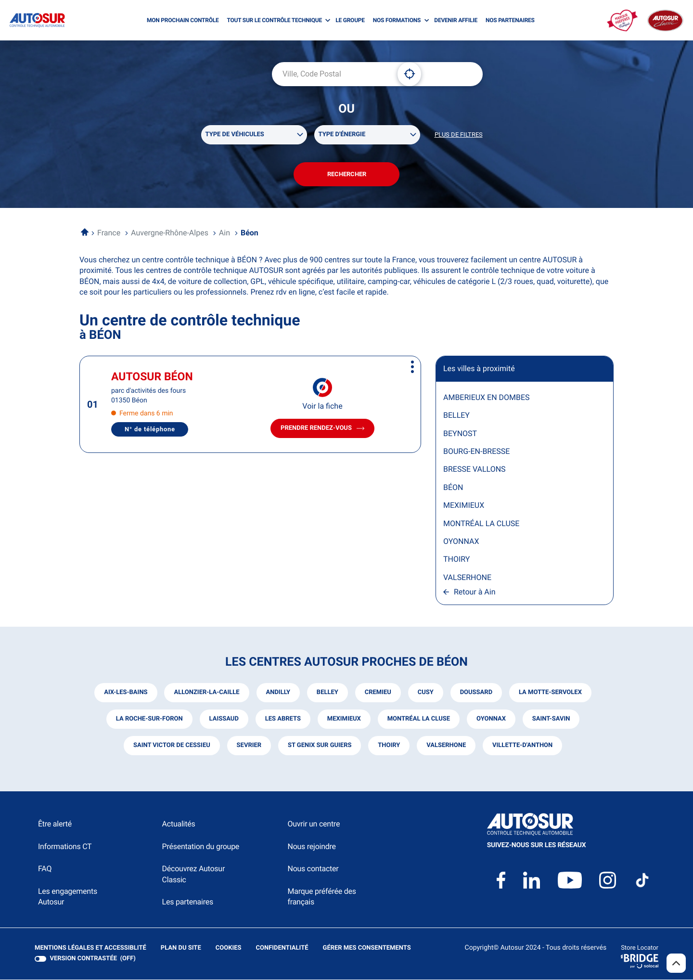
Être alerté (55, 824)
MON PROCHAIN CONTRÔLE (182, 20)
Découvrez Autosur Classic (193, 874)
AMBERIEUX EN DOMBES (486, 397)
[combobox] (331, 74)
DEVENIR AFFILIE (455, 20)
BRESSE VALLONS (474, 470)
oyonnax (491, 719)
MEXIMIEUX (463, 505)
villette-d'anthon (522, 746)
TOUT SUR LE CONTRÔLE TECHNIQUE (274, 20)
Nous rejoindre (311, 846)
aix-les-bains (125, 693)
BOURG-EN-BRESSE (476, 451)
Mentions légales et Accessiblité (90, 949)
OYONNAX (461, 541)
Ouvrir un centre (313, 824)
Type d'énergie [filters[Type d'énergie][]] (342, 134)
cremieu (378, 693)
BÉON (453, 487)
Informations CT (64, 846)
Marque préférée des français (321, 897)
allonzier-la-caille (206, 693)
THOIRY (456, 560)
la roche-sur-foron (149, 719)
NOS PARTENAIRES (510, 20)
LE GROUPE (350, 20)
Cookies (229, 949)
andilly (278, 693)
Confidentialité (282, 949)
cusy (426, 693)
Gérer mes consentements (367, 949)
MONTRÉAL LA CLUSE (481, 524)
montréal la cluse (418, 719)
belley (327, 693)
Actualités (178, 824)
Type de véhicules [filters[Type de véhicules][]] (234, 134)
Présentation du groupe (201, 846)
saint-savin (551, 719)
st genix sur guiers (320, 746)
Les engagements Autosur (67, 897)
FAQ (44, 869)
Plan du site (181, 949)
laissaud (223, 719)
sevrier (248, 746)
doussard (476, 693)
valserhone (446, 746)
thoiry (389, 746)
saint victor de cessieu (171, 746)
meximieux (344, 719)
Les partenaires (187, 902)
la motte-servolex (550, 693)
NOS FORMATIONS (397, 20)
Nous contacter (312, 869)
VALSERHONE (467, 577)
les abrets (282, 719)
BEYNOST (460, 433)
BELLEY (456, 415)
